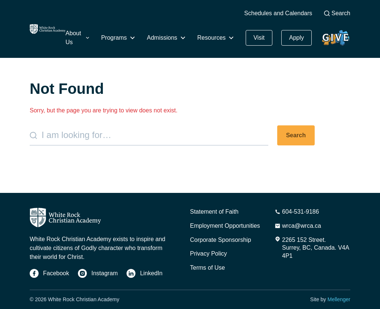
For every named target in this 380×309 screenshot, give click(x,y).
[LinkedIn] (145, 273)
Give (335, 38)
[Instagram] (98, 273)
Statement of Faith (214, 211)
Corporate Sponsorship (220, 240)
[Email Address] (298, 226)
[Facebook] (49, 273)
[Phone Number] (297, 212)
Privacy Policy (208, 253)
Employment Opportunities (225, 226)
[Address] (312, 248)
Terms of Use (207, 267)
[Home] (48, 29)
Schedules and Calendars (278, 13)
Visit (259, 37)
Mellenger (339, 299)
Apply (296, 37)
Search (337, 13)
